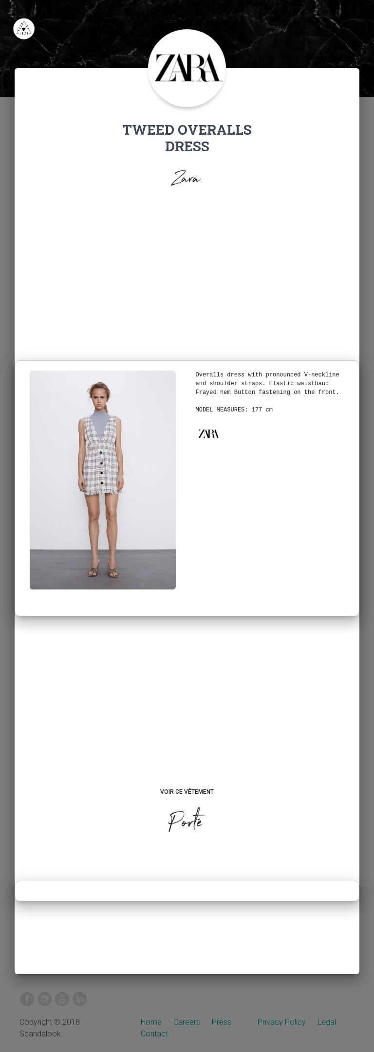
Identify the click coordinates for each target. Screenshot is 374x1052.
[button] (208, 434)
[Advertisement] (187, 277)
